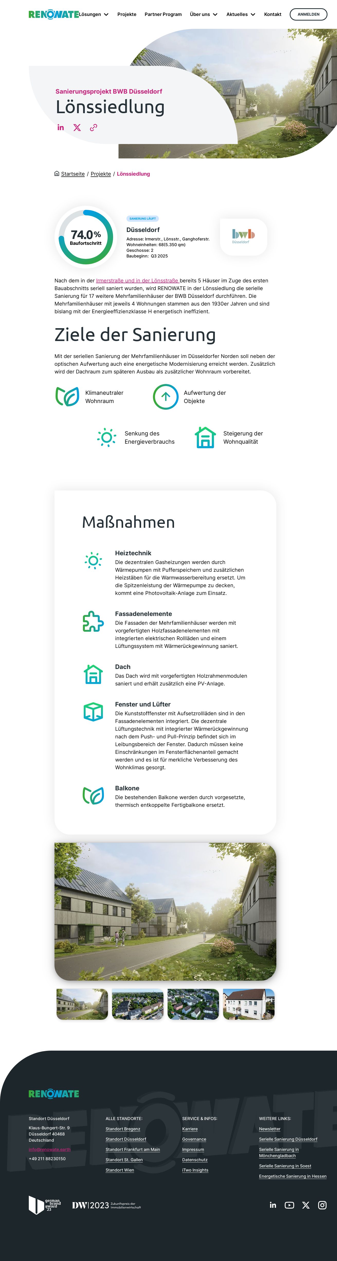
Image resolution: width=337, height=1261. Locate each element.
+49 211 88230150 (47, 1158)
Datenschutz (195, 1159)
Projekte (101, 174)
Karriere (190, 1128)
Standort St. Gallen (124, 1159)
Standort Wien (120, 1170)
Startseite (73, 174)
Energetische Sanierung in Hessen (293, 1176)
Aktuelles (241, 14)
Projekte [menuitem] (126, 14)
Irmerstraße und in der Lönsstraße (138, 281)
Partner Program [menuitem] (163, 14)
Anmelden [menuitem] (309, 14)
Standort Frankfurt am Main (133, 1149)
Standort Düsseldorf (126, 1139)
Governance (194, 1139)
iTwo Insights (195, 1170)
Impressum (193, 1149)
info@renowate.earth (50, 1149)
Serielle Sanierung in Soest (285, 1165)
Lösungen (94, 14)
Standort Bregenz (123, 1128)
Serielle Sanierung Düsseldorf (288, 1139)
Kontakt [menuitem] (272, 14)
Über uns (204, 14)
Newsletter (269, 1128)
